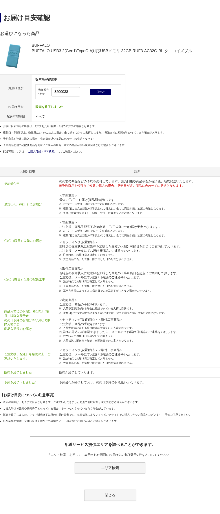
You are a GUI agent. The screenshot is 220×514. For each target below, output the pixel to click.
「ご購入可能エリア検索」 (41, 151)
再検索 (100, 91)
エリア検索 (110, 468)
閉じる (110, 495)
